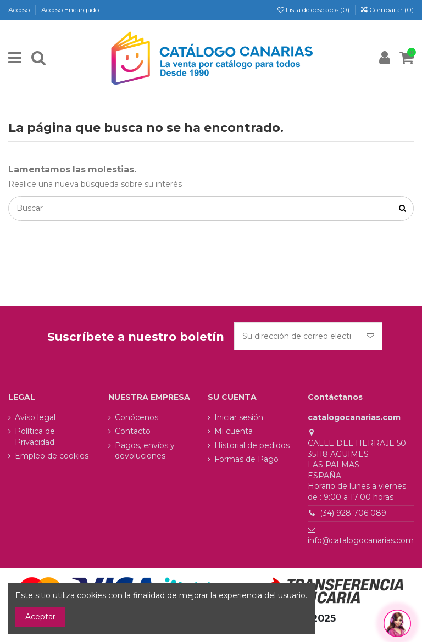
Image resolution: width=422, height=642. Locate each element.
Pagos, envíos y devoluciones (145, 450)
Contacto (133, 431)
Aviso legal (35, 417)
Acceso (19, 9)
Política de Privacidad (35, 436)
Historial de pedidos (252, 445)
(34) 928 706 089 (353, 513)
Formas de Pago (246, 459)
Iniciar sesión (238, 417)
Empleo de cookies (51, 456)
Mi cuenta (233, 431)
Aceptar (40, 617)
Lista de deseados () (314, 9)
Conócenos (136, 417)
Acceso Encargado (70, 9)
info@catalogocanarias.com (361, 540)
